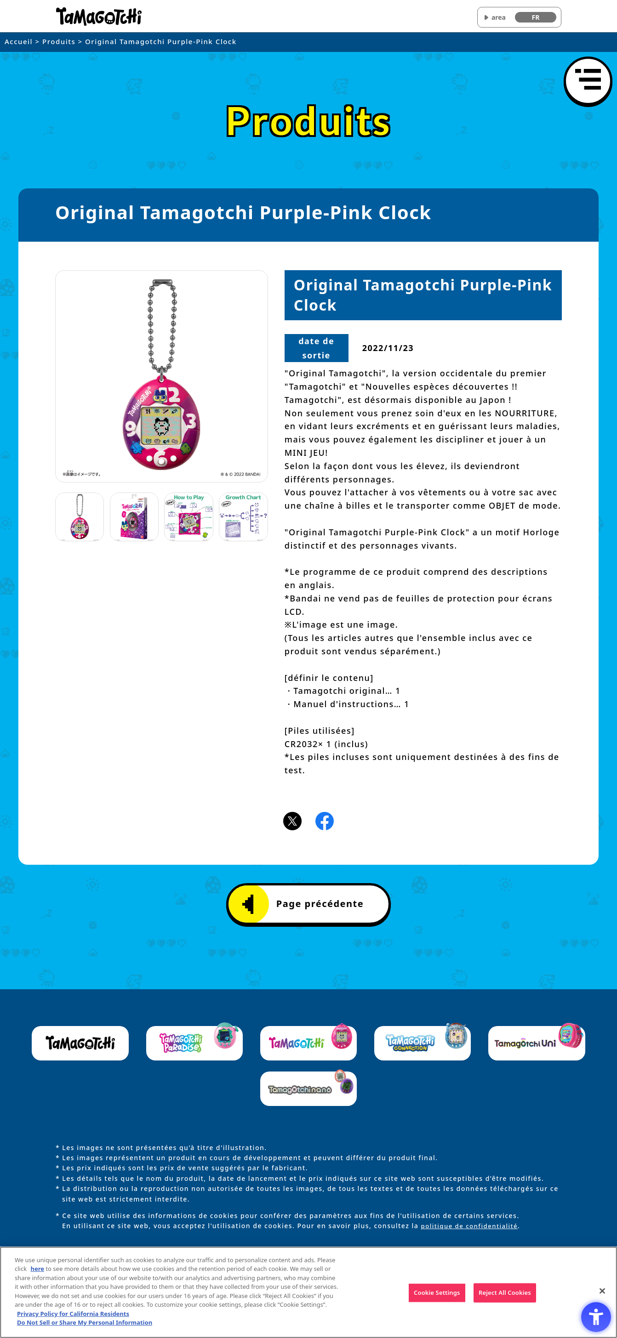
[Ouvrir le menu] (588, 81)
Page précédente (303, 904)
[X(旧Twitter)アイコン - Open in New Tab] (292, 820)
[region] (308, 1292)
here (38, 1268)
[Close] (602, 1291)
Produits (58, 41)
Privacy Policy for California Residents (73, 1314)
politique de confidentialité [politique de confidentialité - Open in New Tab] (472, 1225)
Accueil (19, 41)
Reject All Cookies (505, 1292)
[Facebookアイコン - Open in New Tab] (324, 820)
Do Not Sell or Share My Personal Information (84, 1322)
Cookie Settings (437, 1292)
